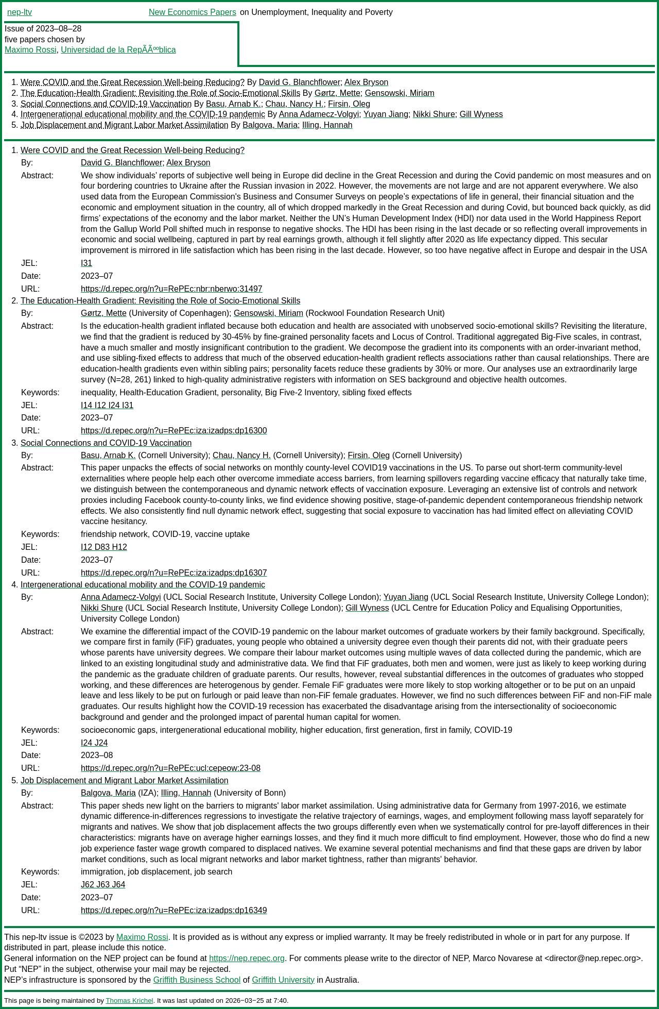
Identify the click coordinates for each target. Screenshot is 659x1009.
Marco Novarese (503, 958)
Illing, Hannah (327, 125)
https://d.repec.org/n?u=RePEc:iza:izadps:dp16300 (174, 430)
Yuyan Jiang (385, 114)
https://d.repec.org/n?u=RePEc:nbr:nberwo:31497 (172, 288)
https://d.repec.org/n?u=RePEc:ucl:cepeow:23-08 (171, 768)
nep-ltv (19, 12)
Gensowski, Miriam (400, 93)
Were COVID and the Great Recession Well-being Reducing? (133, 82)
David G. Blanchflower (299, 82)
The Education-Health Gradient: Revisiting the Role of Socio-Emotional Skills (160, 93)
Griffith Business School (197, 980)
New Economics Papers (192, 12)
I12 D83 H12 (104, 547)
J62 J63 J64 (103, 884)
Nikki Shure (434, 114)
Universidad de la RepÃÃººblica (118, 49)
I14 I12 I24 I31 (107, 405)
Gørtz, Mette (337, 93)
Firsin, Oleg (349, 103)
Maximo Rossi (30, 49)
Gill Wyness (481, 114)
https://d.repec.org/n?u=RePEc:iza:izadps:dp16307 (174, 572)
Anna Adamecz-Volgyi (319, 114)
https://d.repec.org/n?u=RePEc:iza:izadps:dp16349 (174, 910)
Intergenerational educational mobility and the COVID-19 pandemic (143, 114)
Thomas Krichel (129, 1000)
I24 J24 (94, 742)
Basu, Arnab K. (233, 103)
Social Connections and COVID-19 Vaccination (106, 103)
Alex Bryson (366, 82)
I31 (86, 263)
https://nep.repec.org (247, 958)
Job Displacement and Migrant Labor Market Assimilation (125, 125)
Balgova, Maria (270, 125)
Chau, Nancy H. (295, 103)
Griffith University (283, 980)
